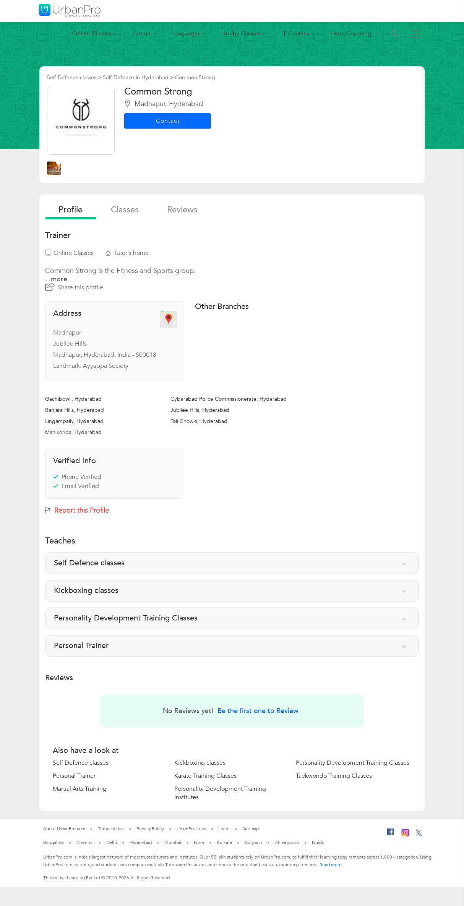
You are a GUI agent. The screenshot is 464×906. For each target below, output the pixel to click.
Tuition (141, 33)
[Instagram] (405, 835)
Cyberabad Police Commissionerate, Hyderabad (228, 399)
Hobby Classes (240, 33)
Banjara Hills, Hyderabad (74, 410)
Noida (318, 842)
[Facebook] (390, 835)
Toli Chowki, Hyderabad (198, 421)
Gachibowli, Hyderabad (73, 399)
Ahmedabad (287, 842)
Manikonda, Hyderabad (73, 432)
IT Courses (295, 33)
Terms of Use (111, 829)
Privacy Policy (150, 829)
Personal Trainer (74, 776)
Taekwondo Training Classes (334, 776)
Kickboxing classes (200, 763)
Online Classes (91, 33)
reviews (182, 209)
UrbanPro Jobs (191, 829)
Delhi (111, 842)
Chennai (84, 842)
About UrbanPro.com (64, 829)
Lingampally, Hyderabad (74, 421)
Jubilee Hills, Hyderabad (199, 410)
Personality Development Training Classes (352, 763)
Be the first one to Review (258, 711)
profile (70, 209)
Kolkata (224, 842)
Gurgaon (253, 842)
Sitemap (250, 829)
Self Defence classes (81, 763)
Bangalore (53, 842)
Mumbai (172, 842)
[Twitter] (418, 834)
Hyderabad (141, 842)
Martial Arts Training (80, 789)
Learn (224, 829)
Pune (199, 842)
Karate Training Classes (205, 776)
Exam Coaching (351, 33)
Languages (186, 33)
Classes (125, 209)
